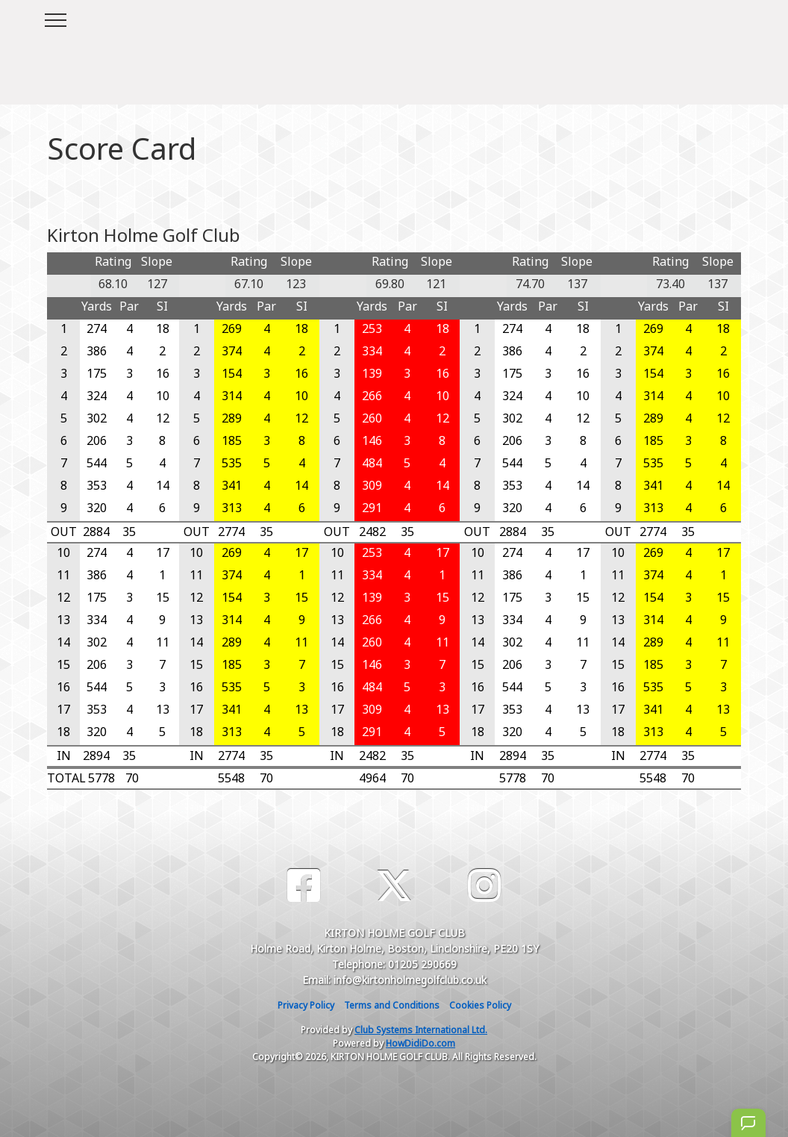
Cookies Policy (480, 1005)
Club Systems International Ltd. (420, 1030)
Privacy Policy (306, 1005)
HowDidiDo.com (420, 1043)
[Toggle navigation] (55, 18)
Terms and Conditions (392, 1005)
